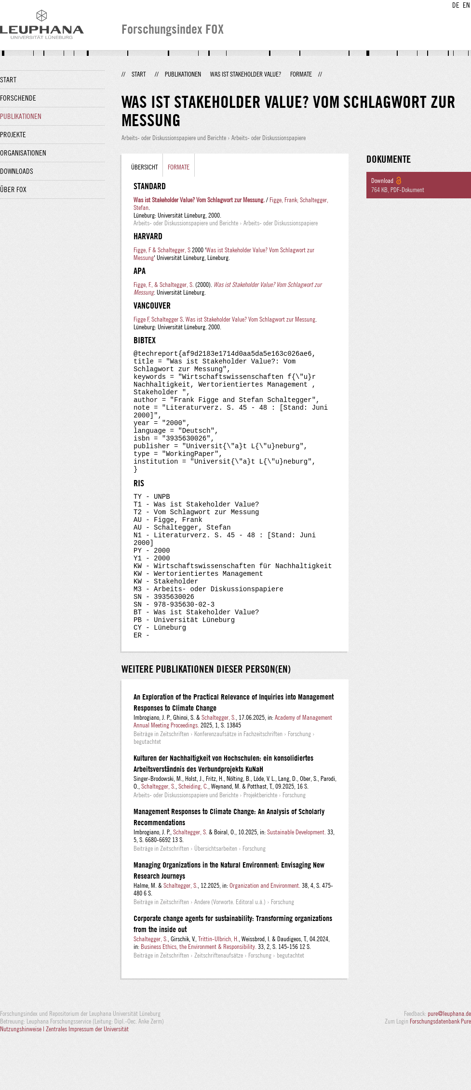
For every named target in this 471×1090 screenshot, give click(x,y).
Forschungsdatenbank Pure (440, 1072)
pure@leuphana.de (449, 1064)
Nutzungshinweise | (23, 1079)
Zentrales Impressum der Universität (87, 1079)
